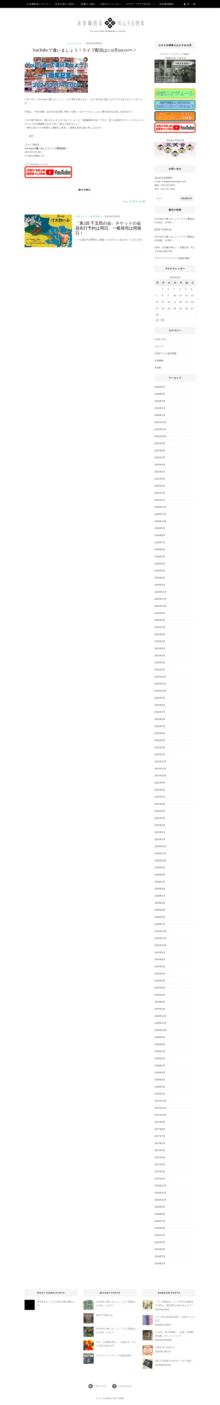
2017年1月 (159, 1178)
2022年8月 (159, 705)
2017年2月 (159, 1171)
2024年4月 (159, 563)
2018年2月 (159, 1086)
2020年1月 (159, 924)
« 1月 (156, 320)
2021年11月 (160, 768)
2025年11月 (160, 429)
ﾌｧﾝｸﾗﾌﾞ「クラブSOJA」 (139, 4)
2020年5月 (159, 895)
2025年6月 (159, 464)
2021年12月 (160, 761)
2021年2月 (159, 832)
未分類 (157, 367)
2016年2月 (159, 1256)
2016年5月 (159, 1235)
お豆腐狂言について (37, 4)
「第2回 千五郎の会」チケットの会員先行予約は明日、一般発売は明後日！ (108, 228)
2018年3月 (159, 1079)
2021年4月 (159, 818)
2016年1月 (159, 1263)
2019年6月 (159, 973)
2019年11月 (160, 938)
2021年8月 (159, 789)
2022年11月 (160, 683)
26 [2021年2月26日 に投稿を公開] (186, 308)
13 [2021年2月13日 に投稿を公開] (192, 295)
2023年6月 (159, 634)
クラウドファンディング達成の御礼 (172, 258)
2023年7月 (159, 627)
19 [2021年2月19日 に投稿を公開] (186, 302)
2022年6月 (159, 719)
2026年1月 (159, 415)
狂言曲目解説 (166, 4)
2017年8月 (159, 1129)
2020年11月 (160, 853)
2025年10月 (160, 436)
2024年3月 (159, 570)
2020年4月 (159, 902)
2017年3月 (159, 1164)
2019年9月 (159, 952)
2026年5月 (159, 386)
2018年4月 (159, 1072)
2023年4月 (159, 648)
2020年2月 (159, 917)
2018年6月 (159, 1058)
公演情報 (158, 360)
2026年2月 (159, 408)
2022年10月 (160, 690)
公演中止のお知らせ (165, 1347)
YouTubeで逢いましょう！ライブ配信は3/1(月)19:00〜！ (84, 50)
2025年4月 (159, 478)
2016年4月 (159, 1242)
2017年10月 (160, 1114)
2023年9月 (159, 613)
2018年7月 (159, 1051)
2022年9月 (159, 697)
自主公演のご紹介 (64, 4)
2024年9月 (159, 528)
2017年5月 (159, 1150)
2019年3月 (159, 994)
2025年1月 (159, 500)
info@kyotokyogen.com (174, 181)
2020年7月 (159, 881)
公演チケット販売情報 (88, 216)
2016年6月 (159, 1228)
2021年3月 (159, 825)
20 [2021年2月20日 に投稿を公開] (192, 302)
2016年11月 (160, 1192)
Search (186, 198)
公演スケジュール (109, 4)
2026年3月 (159, 401)
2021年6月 (159, 803)
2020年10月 (160, 860)
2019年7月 (159, 966)
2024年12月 (160, 507)
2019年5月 (159, 980)
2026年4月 (159, 393)
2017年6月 (159, 1143)
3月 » (163, 320)
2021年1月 (159, 839)
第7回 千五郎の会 (163, 229)
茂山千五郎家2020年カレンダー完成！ (174, 1360)
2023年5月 (159, 641)
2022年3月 (159, 740)
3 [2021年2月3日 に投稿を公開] (174, 289)
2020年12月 (160, 846)
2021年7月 (159, 796)
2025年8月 (159, 450)
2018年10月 (160, 1030)
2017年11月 (160, 1108)
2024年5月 (159, 556)
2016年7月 (159, 1221)
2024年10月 (160, 521)
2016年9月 (159, 1206)
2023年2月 (159, 662)
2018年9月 (159, 1037)
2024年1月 (159, 584)
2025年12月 (160, 422)
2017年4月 (159, 1157)
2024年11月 (160, 514)
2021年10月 (160, 775)
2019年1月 (159, 1008)
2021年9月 (159, 782)
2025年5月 (159, 471)
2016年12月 (160, 1185)
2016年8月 (159, 1213)
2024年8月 (159, 535)
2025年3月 (159, 485)
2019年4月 (159, 987)
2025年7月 (159, 457)
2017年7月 (159, 1136)
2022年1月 (159, 754)
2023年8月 (159, 620)
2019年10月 (160, 945)
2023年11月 (160, 598)
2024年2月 (159, 577)
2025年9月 (159, 443)
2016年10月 (160, 1199)
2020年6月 (159, 888)
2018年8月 (159, 1044)
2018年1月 (159, 1093)
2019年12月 (160, 931)
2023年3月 (159, 655)
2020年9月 (159, 867)
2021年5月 (159, 811)
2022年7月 (159, 712)
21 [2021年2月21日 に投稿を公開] (157, 308)
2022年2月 (159, 747)
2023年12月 (160, 592)
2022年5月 (159, 726)
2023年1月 (159, 669)
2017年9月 (159, 1122)
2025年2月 (159, 492)
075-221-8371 (168, 185)
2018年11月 (160, 1023)
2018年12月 (160, 1016)
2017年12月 (160, 1100)
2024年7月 (159, 542)
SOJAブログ (75, 43)
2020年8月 (159, 874)
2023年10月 (160, 606)
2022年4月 (159, 733)
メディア (158, 346)
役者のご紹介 (88, 4)
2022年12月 (160, 676)
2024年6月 (159, 549)
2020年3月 (159, 909)
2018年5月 (159, 1065)
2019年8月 (159, 959)
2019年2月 (159, 1001)
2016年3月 (159, 1249)
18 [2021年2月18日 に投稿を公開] (180, 302)
